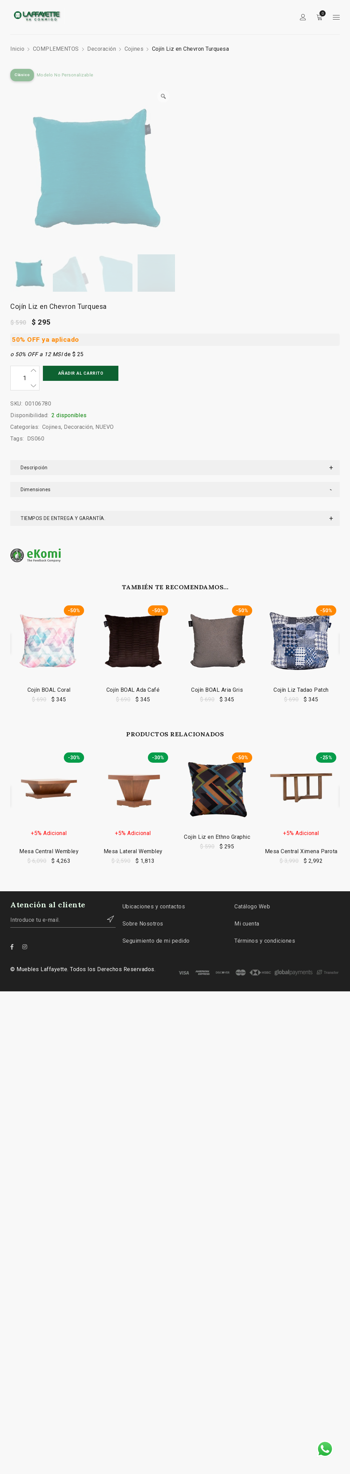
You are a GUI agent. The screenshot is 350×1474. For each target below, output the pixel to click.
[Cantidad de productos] (24, 378)
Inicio (17, 49)
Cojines (134, 49)
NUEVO (104, 427)
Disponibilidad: (29, 415)
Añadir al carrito (81, 373)
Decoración (101, 49)
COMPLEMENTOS (56, 49)
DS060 (36, 438)
